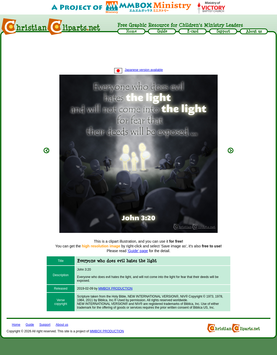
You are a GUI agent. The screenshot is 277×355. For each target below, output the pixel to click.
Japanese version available (138, 70)
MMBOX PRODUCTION (115, 288)
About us (62, 325)
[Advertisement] (138, 52)
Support (44, 325)
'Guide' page (137, 251)
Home (16, 325)
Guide (30, 325)
